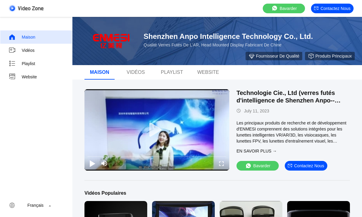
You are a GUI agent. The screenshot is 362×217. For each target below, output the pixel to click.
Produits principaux (330, 56)
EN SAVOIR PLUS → (257, 151)
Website (22, 76)
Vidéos (21, 50)
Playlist (21, 63)
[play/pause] (92, 163)
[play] (156, 129)
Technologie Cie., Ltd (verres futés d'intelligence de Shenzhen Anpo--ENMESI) (286, 100)
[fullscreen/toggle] (221, 163)
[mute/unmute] (104, 163)
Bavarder (284, 8)
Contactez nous (332, 8)
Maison (21, 37)
